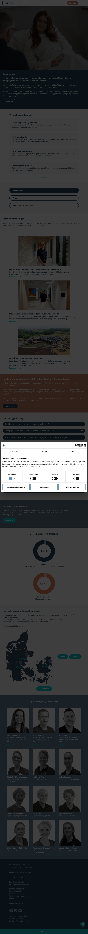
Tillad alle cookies (72, 487)
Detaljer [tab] (44, 451)
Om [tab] (73, 451)
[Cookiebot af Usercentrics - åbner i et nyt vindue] (76, 445)
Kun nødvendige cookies (16, 487)
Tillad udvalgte (44, 487)
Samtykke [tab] (15, 451)
